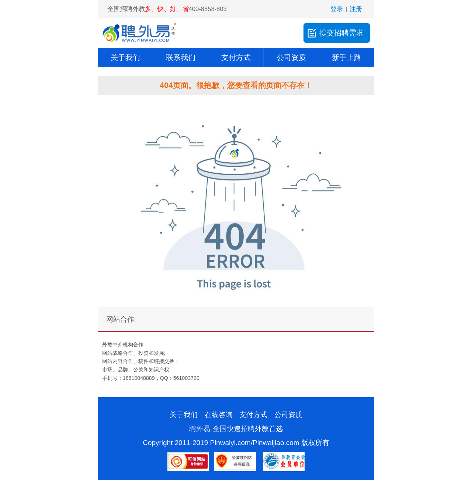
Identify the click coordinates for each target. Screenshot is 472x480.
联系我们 (180, 57)
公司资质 (291, 57)
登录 (336, 9)
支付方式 (236, 57)
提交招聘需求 (335, 33)
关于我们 (125, 57)
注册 (356, 9)
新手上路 (346, 57)
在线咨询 (219, 415)
